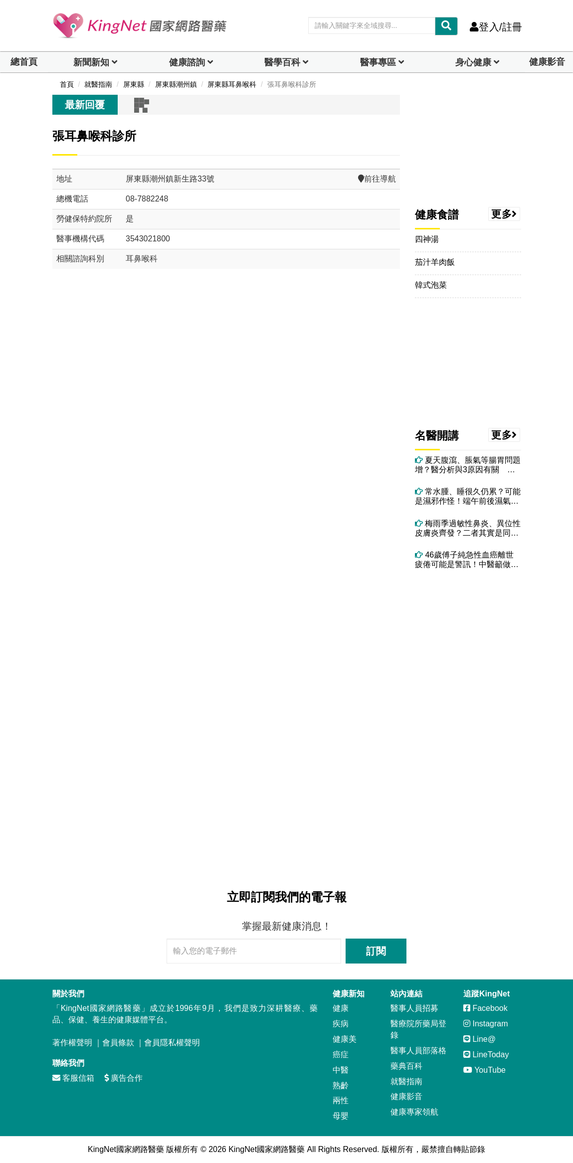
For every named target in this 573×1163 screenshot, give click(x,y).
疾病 (341, 1023)
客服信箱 (73, 1078)
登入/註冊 (496, 26)
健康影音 (547, 62)
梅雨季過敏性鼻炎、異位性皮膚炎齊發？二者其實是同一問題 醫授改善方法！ (468, 528)
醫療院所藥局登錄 (418, 1029)
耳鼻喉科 (142, 258)
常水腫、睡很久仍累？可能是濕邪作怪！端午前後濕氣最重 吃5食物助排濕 (468, 496)
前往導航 (377, 179)
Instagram (485, 1023)
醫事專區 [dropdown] (378, 62)
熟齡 (341, 1085)
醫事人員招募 (414, 1008)
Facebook (485, 1008)
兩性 (341, 1100)
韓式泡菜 (431, 285)
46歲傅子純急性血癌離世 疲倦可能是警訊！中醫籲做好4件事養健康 (468, 560)
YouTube (484, 1070)
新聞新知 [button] (91, 62)
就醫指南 (406, 1081)
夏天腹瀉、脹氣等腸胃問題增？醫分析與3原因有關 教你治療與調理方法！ (468, 465)
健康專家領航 (414, 1112)
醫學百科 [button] (282, 62)
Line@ (479, 1039)
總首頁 (23, 62)
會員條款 (118, 1042)
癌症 (341, 1054)
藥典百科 (406, 1066)
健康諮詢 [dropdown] (187, 62)
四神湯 (427, 239)
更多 (504, 213)
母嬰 (341, 1116)
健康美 (345, 1039)
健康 (341, 1008)
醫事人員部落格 (418, 1050)
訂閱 (376, 951)
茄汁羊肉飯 (435, 262)
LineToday (486, 1054)
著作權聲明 (72, 1042)
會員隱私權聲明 (172, 1042)
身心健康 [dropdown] (473, 62)
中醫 (341, 1070)
